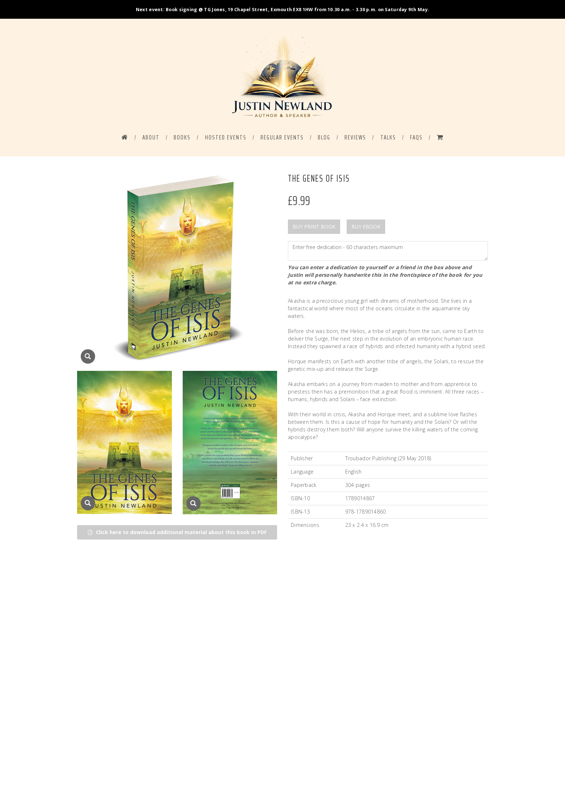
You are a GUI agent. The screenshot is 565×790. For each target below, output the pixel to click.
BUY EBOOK (366, 226)
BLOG (324, 138)
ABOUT (151, 138)
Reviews (355, 138)
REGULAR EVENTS (282, 138)
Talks (388, 138)
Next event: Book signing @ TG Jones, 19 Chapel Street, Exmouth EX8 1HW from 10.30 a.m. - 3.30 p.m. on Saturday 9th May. (282, 9)
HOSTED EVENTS (225, 138)
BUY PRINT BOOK (314, 226)
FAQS (416, 138)
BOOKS (182, 138)
